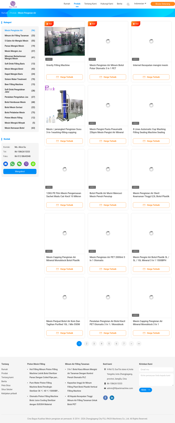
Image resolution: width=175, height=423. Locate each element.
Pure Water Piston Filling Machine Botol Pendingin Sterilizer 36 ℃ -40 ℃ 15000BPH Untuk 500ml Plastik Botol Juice (44, 387)
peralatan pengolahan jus (20, 97)
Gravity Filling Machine (58, 65)
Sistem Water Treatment (20, 79)
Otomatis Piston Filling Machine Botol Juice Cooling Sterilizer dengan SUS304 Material (44, 400)
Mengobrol (20, 171)
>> (139, 344)
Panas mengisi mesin (20, 45)
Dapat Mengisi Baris (20, 74)
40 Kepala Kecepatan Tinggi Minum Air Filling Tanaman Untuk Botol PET (82, 400)
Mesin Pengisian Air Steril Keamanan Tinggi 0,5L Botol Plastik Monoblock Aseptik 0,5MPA (151, 196)
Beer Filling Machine (20, 84)
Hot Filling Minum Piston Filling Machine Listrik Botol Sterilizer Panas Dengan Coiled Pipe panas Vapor (44, 373)
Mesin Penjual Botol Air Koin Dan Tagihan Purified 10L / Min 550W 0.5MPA (63, 324)
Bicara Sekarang (163, 4)
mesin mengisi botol (20, 68)
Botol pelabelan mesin (20, 112)
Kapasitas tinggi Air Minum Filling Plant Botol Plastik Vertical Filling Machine (82, 387)
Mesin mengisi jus (20, 51)
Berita (4, 381)
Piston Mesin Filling (20, 117)
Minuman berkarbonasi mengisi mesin (20, 57)
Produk (4, 373)
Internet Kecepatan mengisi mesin (150, 65)
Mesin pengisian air (20, 30)
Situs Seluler (6, 389)
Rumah (4, 369)
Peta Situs (5, 385)
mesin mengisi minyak (20, 122)
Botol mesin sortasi (20, 107)
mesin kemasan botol (20, 128)
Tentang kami (7, 377)
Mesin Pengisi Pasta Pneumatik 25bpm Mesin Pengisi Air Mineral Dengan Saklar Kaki (107, 132)
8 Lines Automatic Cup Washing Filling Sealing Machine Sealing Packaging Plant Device (149, 132)
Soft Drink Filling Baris (20, 63)
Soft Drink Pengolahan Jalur (20, 90)
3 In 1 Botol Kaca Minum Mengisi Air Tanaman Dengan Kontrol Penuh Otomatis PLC (82, 373)
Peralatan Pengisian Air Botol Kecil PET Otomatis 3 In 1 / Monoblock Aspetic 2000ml (107, 324)
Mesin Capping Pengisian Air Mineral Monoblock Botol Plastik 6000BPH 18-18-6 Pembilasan (63, 260)
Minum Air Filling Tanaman (20, 35)
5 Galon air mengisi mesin (20, 40)
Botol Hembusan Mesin (20, 102)
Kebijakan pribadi (9, 393)
